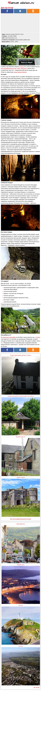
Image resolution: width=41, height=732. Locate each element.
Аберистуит (20, 564)
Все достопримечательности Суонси (20, 519)
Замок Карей (21, 477)
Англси (20, 605)
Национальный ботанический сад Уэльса (20, 396)
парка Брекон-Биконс (20, 72)
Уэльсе (21, 66)
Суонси (38, 337)
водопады (24, 68)
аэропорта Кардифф (9, 337)
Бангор (20, 646)
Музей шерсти (20, 437)
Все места (36, 687)
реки (18, 68)
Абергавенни (20, 524)
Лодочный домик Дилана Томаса (20, 355)
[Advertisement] (20, 710)
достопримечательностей (8, 68)
